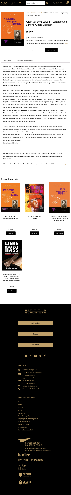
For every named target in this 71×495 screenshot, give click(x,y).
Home (28, 13)
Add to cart (51, 50)
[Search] (47, 3)
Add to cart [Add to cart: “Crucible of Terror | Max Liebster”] (34, 233)
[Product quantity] (32, 50)
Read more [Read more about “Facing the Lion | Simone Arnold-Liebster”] (10, 233)
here (66, 43)
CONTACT (22, 365)
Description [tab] (7, 60)
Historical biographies (37, 13)
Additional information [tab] (25, 60)
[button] (20, 3)
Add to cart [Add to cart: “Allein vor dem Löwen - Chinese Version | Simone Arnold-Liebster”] (59, 233)
